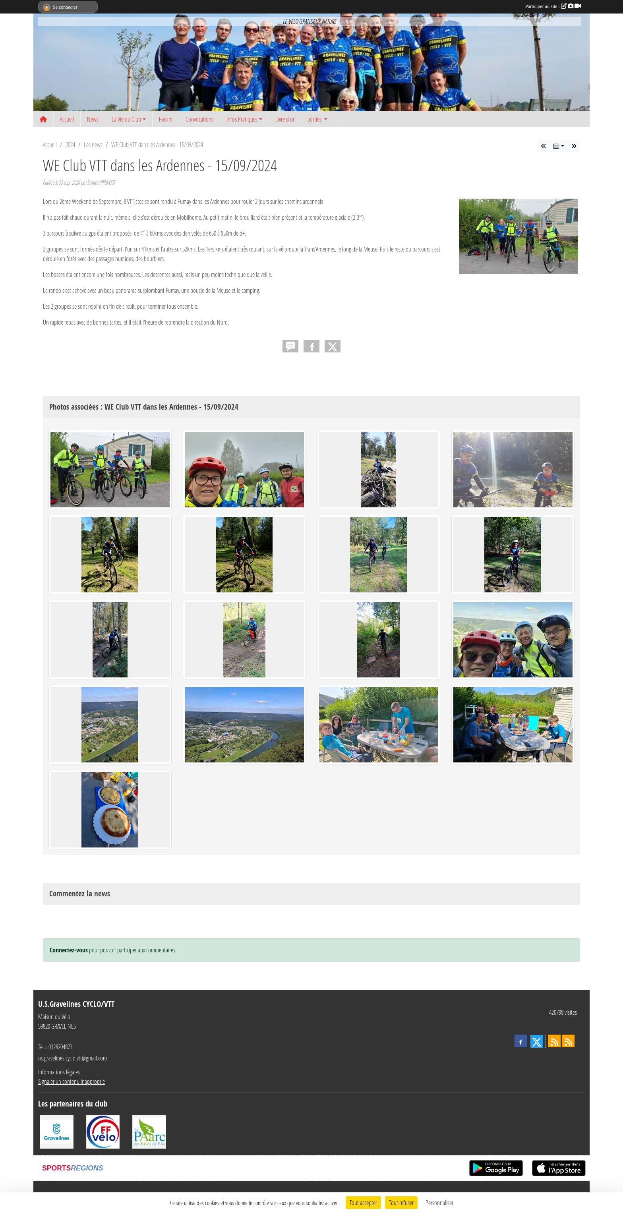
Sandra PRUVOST (101, 182)
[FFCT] (103, 1131)
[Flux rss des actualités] (554, 1041)
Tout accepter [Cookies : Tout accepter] (363, 1202)
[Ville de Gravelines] (57, 1131)
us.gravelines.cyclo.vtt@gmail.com (72, 1058)
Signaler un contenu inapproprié (71, 1081)
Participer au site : (553, 6)
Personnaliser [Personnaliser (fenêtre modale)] (439, 1202)
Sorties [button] (315, 119)
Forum (165, 119)
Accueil (67, 119)
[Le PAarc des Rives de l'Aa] (149, 1131)
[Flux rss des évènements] (568, 1041)
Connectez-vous (69, 950)
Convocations (199, 119)
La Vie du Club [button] (126, 119)
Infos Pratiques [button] (241, 119)
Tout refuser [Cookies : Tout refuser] (401, 1202)
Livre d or (284, 119)
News (93, 119)
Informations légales (59, 1072)
